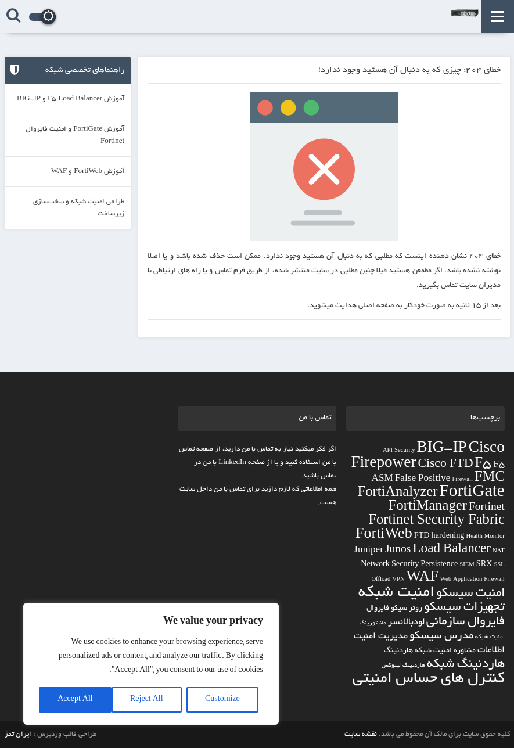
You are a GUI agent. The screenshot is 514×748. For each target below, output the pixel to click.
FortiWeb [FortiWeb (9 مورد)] (383, 535)
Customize (222, 700)
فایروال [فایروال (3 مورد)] (377, 609)
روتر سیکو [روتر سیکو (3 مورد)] (406, 609)
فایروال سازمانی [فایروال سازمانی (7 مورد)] (465, 622)
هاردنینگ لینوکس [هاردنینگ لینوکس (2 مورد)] (403, 666)
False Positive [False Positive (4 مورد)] (423, 479)
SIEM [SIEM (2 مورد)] (466, 565)
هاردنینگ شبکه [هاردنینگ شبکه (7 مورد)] (466, 664)
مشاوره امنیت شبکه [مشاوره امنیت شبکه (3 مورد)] (445, 651)
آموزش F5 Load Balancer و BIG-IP (70, 99)
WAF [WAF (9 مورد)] (422, 578)
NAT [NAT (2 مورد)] (499, 551)
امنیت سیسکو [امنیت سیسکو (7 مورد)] (470, 593)
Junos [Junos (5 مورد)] (398, 550)
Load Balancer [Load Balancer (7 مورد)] (451, 550)
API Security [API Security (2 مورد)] (399, 451)
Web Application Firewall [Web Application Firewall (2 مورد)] (472, 580)
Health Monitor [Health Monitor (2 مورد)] (485, 537)
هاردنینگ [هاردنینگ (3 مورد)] (398, 651)
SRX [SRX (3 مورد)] (484, 565)
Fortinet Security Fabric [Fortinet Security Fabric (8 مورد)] (436, 521)
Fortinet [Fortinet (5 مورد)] (487, 508)
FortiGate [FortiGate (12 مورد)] (471, 493)
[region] (151, 664)
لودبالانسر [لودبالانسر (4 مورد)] (406, 623)
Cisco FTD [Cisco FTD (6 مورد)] (445, 465)
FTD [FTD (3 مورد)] (422, 537)
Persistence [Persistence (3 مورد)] (439, 565)
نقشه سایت (360, 734)
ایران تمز (18, 734)
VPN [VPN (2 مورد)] (398, 580)
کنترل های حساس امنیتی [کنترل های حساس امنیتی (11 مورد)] (429, 679)
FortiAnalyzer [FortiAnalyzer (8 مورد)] (398, 494)
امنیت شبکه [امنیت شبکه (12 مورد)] (396, 593)
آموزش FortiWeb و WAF (87, 171)
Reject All (146, 700)
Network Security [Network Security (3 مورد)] (390, 565)
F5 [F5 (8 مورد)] (483, 465)
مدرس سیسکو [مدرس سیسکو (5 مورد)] (441, 636)
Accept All (75, 700)
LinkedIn (232, 462)
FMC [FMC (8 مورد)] (490, 479)
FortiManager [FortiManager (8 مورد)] (428, 508)
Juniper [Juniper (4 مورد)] (368, 551)
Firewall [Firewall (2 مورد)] (462, 480)
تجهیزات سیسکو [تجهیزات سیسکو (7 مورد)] (464, 607)
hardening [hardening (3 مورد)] (448, 537)
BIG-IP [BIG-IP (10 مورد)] (442, 449)
